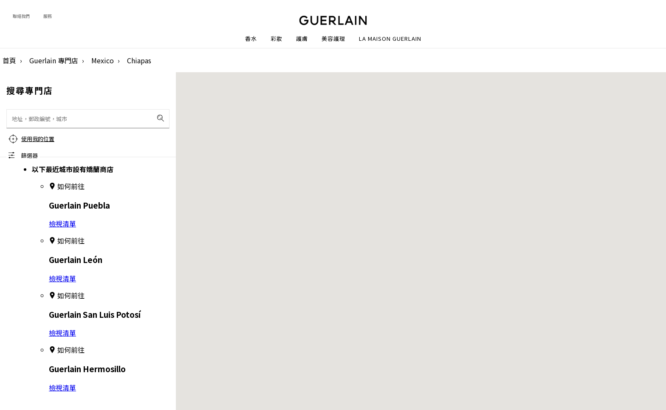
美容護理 (333, 38)
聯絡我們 (21, 16)
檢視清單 (62, 223)
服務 (47, 16)
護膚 (302, 38)
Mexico (102, 60)
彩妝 (276, 38)
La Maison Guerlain (390, 38)
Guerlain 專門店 (53, 60)
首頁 (9, 60)
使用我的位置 (37, 139)
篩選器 (29, 155)
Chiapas (139, 60)
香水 (251, 38)
